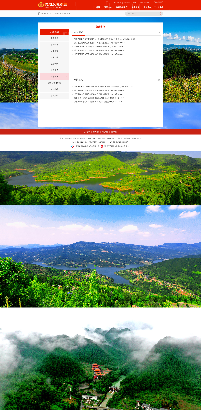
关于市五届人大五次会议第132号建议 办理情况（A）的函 (95, 50)
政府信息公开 (122, 7)
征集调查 (54, 51)
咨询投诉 (54, 96)
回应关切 (54, 70)
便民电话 (114, 132)
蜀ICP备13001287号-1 (79, 142)
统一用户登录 (144, 2)
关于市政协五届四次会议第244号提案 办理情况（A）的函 (95, 90)
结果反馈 (54, 57)
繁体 (134, 2)
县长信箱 (54, 45)
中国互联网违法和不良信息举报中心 (85, 146)
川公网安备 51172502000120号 (118, 142)
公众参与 (147, 7)
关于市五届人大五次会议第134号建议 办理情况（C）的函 (95, 46)
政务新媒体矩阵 (54, 83)
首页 (98, 7)
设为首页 (87, 132)
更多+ (159, 32)
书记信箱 (54, 38)
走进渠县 (159, 7)
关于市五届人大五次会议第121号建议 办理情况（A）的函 (95, 54)
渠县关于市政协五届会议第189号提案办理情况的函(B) (94, 102)
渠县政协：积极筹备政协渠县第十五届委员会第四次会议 (95, 98)
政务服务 (135, 7)
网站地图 (127, 2)
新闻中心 (108, 7)
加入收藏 (96, 132)
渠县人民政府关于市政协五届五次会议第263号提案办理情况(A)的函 (99, 87)
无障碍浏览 (117, 2)
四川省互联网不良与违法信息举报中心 (115, 146)
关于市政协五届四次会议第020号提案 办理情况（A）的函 (95, 94)
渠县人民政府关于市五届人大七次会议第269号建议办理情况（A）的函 (100, 39)
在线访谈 (54, 64)
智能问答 (54, 89)
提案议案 (54, 77)
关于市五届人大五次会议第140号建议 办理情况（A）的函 (95, 43)
